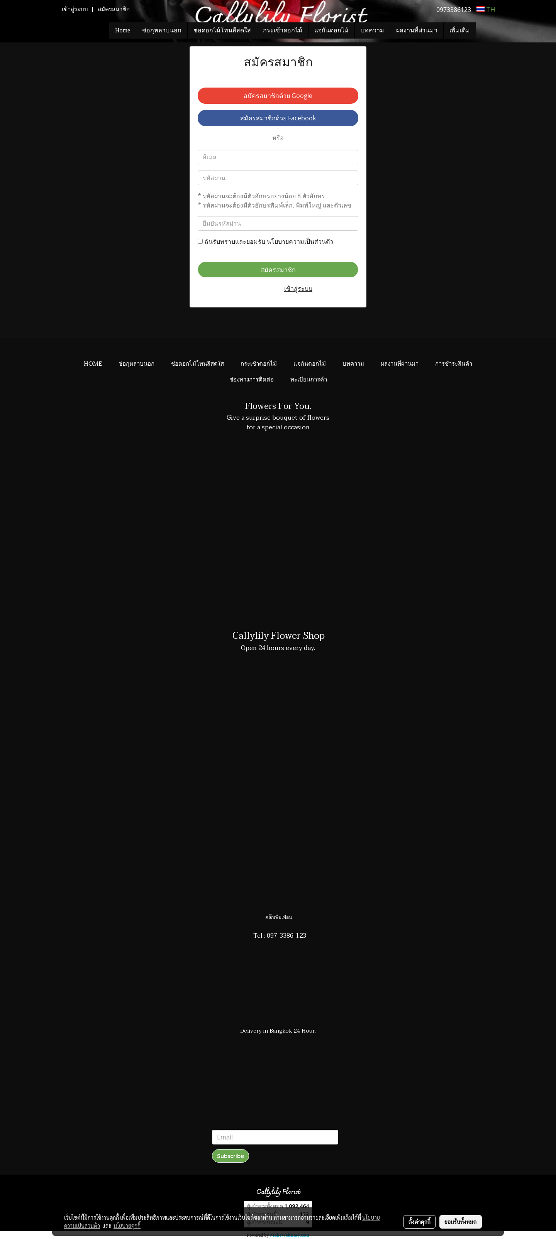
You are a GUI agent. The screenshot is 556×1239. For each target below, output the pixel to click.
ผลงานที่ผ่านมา (416, 30)
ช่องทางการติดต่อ (251, 378)
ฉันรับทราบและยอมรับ (265, 241)
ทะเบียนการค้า (308, 378)
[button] (487, 30)
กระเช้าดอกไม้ (282, 30)
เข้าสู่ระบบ (75, 9)
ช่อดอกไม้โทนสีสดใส (222, 30)
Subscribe (230, 1156)
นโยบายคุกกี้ (127, 1225)
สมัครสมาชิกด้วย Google (278, 95)
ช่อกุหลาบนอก (161, 30)
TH (485, 9)
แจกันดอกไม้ (331, 30)
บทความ (372, 30)
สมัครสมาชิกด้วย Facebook (278, 118)
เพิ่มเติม (459, 30)
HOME (93, 363)
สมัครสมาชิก (114, 9)
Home (122, 30)
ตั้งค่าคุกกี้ (420, 1221)
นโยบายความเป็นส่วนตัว (300, 241)
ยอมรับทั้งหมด (460, 1221)
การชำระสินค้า (453, 363)
